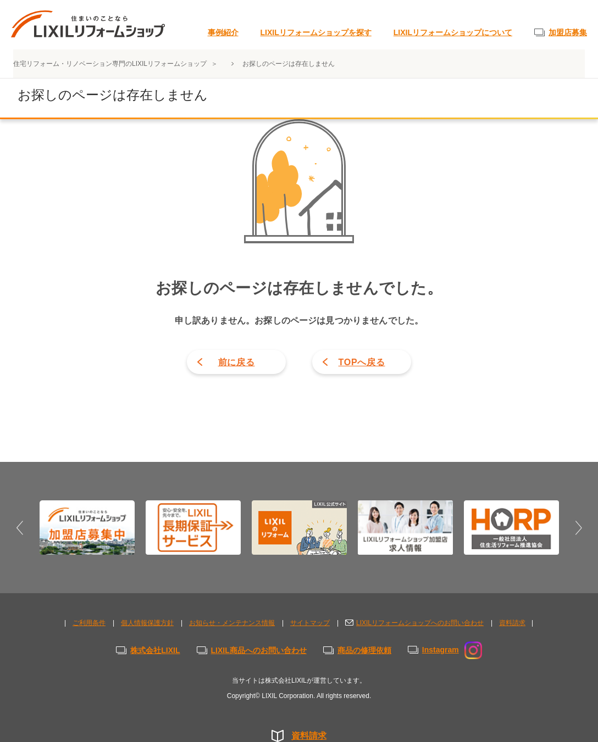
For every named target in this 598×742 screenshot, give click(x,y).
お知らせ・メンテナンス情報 (232, 623)
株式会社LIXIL (155, 650)
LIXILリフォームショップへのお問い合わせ (420, 623)
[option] (87, 527)
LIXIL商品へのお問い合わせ (259, 650)
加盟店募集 (568, 32)
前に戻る (236, 362)
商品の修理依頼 (364, 650)
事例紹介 (223, 32)
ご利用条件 (89, 623)
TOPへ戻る (361, 362)
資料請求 (308, 735)
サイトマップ (310, 623)
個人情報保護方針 (147, 623)
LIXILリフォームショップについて (453, 32)
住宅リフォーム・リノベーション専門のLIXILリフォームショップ (110, 64)
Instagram (452, 649)
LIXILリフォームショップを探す (316, 32)
